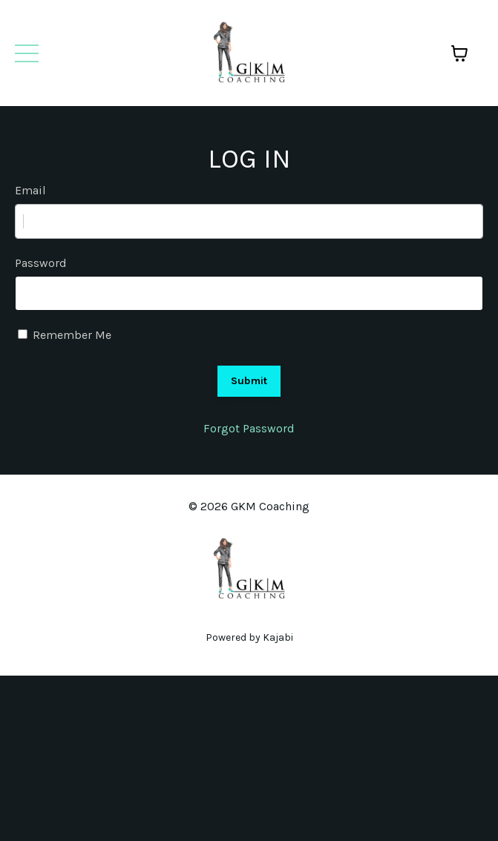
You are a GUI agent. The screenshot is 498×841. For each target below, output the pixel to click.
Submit (249, 381)
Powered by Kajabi (249, 637)
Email (30, 190)
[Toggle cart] (459, 53)
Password (41, 263)
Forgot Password (249, 428)
